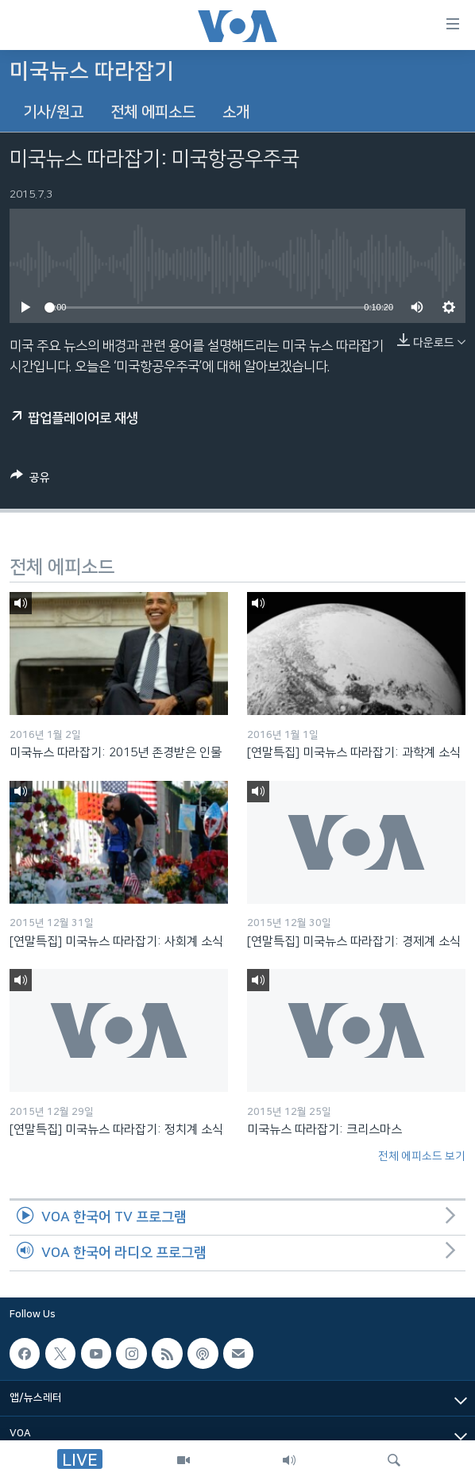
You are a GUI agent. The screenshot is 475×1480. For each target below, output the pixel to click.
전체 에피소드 (152, 112)
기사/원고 (53, 112)
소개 (235, 112)
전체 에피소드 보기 (421, 1156)
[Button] (30, 480)
